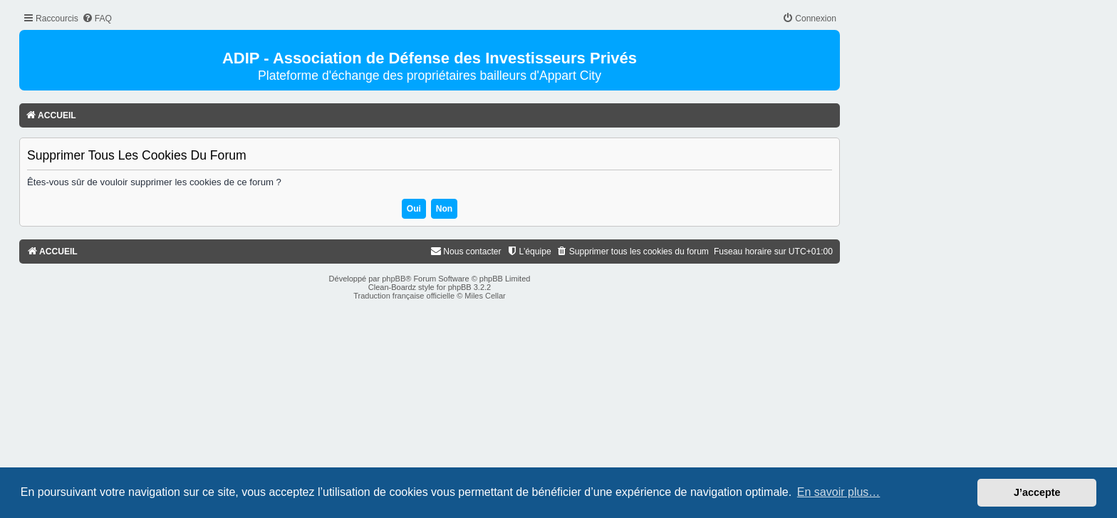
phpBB (393, 278)
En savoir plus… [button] (838, 492)
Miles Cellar (484, 295)
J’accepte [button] (1037, 492)
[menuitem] (97, 19)
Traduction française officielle (403, 295)
